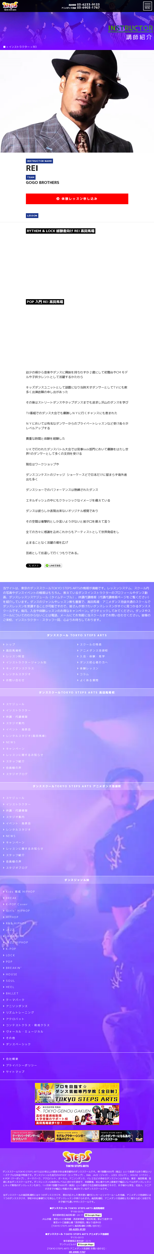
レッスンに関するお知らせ (23, 755)
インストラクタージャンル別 (25, 662)
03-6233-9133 (84, 4)
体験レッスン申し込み (77, 199)
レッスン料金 (14, 656)
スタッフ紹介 (14, 761)
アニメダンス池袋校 (92, 650)
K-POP (9, 949)
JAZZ (8, 930)
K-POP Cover (15, 904)
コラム (83, 674)
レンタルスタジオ (17, 674)
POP (8, 961)
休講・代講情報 (15, 717)
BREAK (10, 898)
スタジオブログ (15, 774)
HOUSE (10, 974)
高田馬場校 (12, 650)
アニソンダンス (15, 1006)
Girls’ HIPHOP (16, 910)
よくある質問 (88, 680)
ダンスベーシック (17, 1044)
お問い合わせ (14, 680)
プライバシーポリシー (20, 1065)
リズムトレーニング (18, 1012)
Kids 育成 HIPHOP (19, 891)
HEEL (8, 987)
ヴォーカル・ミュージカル (23, 1031)
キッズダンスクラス (18, 668)
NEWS (9, 742)
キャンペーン (14, 748)
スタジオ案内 (14, 723)
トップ (9, 644)
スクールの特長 (89, 644)
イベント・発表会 (17, 729)
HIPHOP (10, 917)
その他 (9, 1038)
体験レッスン (88, 668)
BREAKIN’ (12, 968)
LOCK (9, 955)
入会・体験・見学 (91, 656)
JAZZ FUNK (13, 936)
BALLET (11, 993)
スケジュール (14, 704)
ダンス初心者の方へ (92, 662)
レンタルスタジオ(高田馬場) (25, 736)
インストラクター (17, 710)
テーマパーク (14, 1000)
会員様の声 (12, 768)
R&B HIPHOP (15, 923)
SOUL (9, 981)
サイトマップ (14, 1072)
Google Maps (93, 1215)
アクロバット (14, 1019)
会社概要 (10, 1059)
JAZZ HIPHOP (15, 942)
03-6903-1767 (80, 7)
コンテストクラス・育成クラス (26, 1025)
